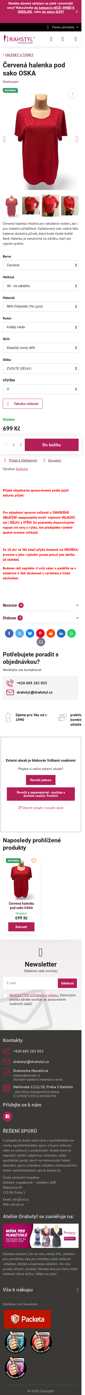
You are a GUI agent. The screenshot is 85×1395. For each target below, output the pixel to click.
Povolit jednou (40, 780)
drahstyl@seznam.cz (26, 1075)
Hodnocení (10, 81)
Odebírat (67, 983)
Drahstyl (22, 469)
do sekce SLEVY (53, 12)
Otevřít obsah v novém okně (40, 808)
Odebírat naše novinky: (41, 971)
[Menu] (75, 39)
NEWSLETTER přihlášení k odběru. (34, 995)
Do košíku (51, 444)
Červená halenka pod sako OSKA (21, 906)
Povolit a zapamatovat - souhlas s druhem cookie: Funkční (41, 794)
